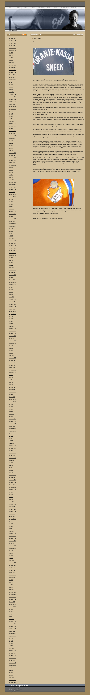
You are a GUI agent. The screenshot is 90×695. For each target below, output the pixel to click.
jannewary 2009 (12, 536)
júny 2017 (11, 289)
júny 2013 (11, 406)
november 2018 (12, 248)
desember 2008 (12, 538)
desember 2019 (12, 216)
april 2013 (11, 411)
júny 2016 (11, 318)
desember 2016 (12, 304)
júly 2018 (11, 257)
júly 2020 (11, 199)
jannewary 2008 (12, 565)
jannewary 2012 (12, 448)
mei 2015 (11, 350)
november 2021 (12, 160)
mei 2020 (11, 204)
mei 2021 (11, 174)
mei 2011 (11, 467)
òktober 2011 (12, 455)
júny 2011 (11, 465)
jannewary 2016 (12, 331)
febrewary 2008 (12, 562)
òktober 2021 (12, 162)
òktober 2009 (12, 514)
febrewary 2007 (12, 592)
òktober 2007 (12, 572)
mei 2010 (11, 497)
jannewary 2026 (12, 38)
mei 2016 (11, 321)
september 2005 (12, 633)
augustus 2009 (12, 519)
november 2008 (12, 540)
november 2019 (12, 218)
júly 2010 (11, 492)
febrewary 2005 (12, 650)
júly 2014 (11, 375)
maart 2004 (11, 677)
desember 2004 (12, 655)
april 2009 (11, 528)
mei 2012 (11, 438)
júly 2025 (11, 52)
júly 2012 (11, 433)
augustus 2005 (12, 636)
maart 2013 (11, 414)
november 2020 (12, 189)
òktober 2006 (12, 601)
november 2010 (12, 482)
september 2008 (12, 545)
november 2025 (12, 43)
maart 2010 (11, 501)
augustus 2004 (12, 665)
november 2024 (12, 72)
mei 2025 (11, 57)
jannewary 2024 (12, 96)
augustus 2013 (12, 401)
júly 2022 (11, 140)
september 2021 (12, 165)
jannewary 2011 (12, 477)
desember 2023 (12, 99)
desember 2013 (12, 392)
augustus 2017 (12, 284)
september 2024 (12, 77)
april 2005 (11, 645)
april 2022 (11, 148)
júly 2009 (11, 521)
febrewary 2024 (12, 94)
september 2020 (12, 194)
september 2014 (12, 370)
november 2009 (12, 511)
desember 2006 (12, 597)
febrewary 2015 (12, 357)
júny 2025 (11, 55)
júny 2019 (11, 231)
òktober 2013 (12, 397)
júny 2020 (11, 201)
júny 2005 (11, 641)
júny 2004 (11, 670)
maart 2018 (11, 267)
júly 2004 (11, 667)
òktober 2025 (12, 45)
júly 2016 (11, 316)
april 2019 (11, 235)
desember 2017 (12, 275)
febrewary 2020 (12, 211)
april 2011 (11, 470)
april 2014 (11, 382)
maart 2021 (11, 179)
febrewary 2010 (12, 504)
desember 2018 (12, 245)
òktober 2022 (12, 133)
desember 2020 (12, 187)
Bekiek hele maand (77, 34)
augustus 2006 (12, 606)
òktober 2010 (12, 484)
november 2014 (12, 365)
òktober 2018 (12, 250)
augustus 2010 (12, 489)
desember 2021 (12, 157)
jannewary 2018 (12, 272)
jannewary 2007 (12, 594)
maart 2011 (11, 472)
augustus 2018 (12, 255)
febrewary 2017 (12, 299)
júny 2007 (11, 582)
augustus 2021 (12, 167)
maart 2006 (11, 619)
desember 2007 (12, 567)
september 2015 (12, 340)
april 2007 (11, 587)
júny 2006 (11, 611)
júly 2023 (11, 111)
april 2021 (11, 177)
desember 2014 (12, 362)
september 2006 (12, 604)
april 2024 (11, 89)
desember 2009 (12, 509)
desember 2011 (12, 450)
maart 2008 (11, 560)
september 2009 (12, 516)
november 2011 (12, 453)
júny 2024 (11, 84)
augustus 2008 (12, 548)
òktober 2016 (12, 309)
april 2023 (11, 118)
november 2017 (12, 277)
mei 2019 (11, 233)
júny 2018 (11, 260)
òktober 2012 (12, 426)
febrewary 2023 (12, 123)
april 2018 (11, 265)
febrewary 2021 (12, 182)
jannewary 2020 (12, 214)
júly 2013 (11, 404)
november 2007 (12, 570)
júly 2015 (11, 345)
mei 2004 (11, 672)
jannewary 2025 (12, 67)
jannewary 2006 (12, 623)
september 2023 (12, 106)
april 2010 (11, 499)
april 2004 (11, 675)
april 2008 (11, 558)
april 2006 (11, 616)
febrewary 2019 (12, 240)
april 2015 (11, 353)
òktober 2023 (12, 104)
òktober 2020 (12, 192)
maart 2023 (11, 121)
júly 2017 (11, 287)
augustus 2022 (12, 138)
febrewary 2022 (12, 153)
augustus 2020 (12, 196)
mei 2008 (11, 555)
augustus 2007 (12, 577)
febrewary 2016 (12, 328)
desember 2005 (12, 626)
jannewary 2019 (12, 243)
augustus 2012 (12, 431)
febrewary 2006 (12, 621)
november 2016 (12, 306)
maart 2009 (11, 531)
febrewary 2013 (12, 416)
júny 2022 (11, 143)
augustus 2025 (12, 50)
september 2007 (12, 575)
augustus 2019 (12, 226)
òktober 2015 (12, 338)
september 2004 (12, 662)
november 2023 (12, 101)
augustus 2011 (12, 460)
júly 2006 (11, 609)
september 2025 (12, 48)
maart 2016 (11, 326)
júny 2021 (11, 172)
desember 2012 (12, 421)
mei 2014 (11, 379)
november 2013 (12, 394)
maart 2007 (11, 589)
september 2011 (12, 458)
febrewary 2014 (12, 387)
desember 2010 (12, 479)
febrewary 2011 (12, 475)
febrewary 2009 (12, 533)
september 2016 (12, 311)
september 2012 (12, 428)
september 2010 (12, 487)
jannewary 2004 (12, 682)
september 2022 (12, 135)
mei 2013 (11, 409)
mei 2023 (11, 116)
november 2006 (12, 599)
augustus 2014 (12, 372)
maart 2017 (11, 296)
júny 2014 (11, 377)
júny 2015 (11, 348)
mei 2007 (11, 584)
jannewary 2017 (12, 301)
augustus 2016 (12, 314)
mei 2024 (11, 87)
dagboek (11, 30)
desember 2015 (12, 333)
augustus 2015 (12, 343)
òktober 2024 (12, 74)
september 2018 (12, 253)
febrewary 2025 (12, 65)
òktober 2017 (12, 279)
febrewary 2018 (12, 270)
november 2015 (12, 336)
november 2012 (12, 423)
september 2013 (12, 399)
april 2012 (11, 440)
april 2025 (11, 60)
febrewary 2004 (12, 680)
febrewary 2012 (12, 445)
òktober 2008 (12, 543)
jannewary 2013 (12, 418)
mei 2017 (11, 292)
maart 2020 (11, 209)
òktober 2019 (12, 221)
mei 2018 (11, 262)
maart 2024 (11, 92)
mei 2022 (11, 145)
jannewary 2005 (12, 653)
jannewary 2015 (12, 360)
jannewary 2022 (12, 155)
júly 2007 (11, 580)
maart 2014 (11, 384)
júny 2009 (11, 523)
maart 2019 (11, 238)
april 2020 (11, 206)
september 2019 (12, 223)
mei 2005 (11, 643)
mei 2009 (11, 526)
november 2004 (12, 658)
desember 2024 (12, 70)
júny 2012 (11, 436)
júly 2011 (11, 462)
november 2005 (12, 628)
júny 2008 (11, 553)
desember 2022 (12, 128)
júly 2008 (11, 550)
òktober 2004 (12, 660)
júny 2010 (11, 494)
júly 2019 (11, 228)
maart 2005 (11, 648)
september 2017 (12, 282)
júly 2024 (11, 82)
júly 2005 (11, 638)
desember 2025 (12, 40)
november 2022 (12, 131)
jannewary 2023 (12, 126)
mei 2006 (11, 614)
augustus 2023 (12, 109)
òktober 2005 (12, 631)
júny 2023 (11, 113)
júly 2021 (11, 170)
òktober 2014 (12, 367)
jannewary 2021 (12, 184)
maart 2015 (11, 355)
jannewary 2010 (12, 506)
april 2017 (11, 294)
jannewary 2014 (12, 389)
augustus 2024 (12, 79)
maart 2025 (11, 62)
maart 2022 (11, 150)
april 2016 (11, 323)
